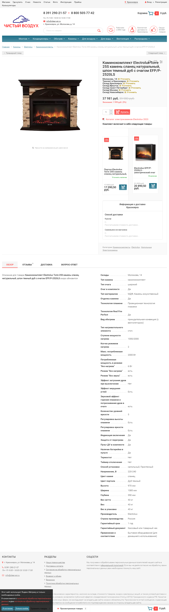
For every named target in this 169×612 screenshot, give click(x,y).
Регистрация (161, 2)
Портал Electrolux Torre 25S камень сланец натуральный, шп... (115, 172)
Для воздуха (88, 38)
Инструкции (65, 2)
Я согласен (8, 608)
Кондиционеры (40, 38)
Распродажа (141, 38)
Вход (148, 2)
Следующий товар (156, 53)
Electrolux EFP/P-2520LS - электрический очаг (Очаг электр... (144, 171)
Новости (37, 2)
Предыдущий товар (13, 53)
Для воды (106, 38)
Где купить (18, 2)
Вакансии (50, 580)
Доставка (46, 264)
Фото (55, 2)
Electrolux (135, 247)
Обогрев (58, 38)
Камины (72, 38)
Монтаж (23, 38)
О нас (27, 2)
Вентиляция (123, 38)
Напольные (146, 247)
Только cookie (22, 608)
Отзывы (27, 264)
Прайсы (77, 2)
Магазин (6, 2)
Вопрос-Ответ (69, 264)
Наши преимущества (55, 562)
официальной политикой (112, 565)
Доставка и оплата (54, 566)
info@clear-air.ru (53, 21)
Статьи (47, 2)
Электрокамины (110, 250)
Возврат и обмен (53, 576)
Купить (125, 112)
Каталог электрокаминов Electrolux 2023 (127, 119)
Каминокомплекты (121, 247)
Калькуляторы (9, 5)
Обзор (9, 264)
